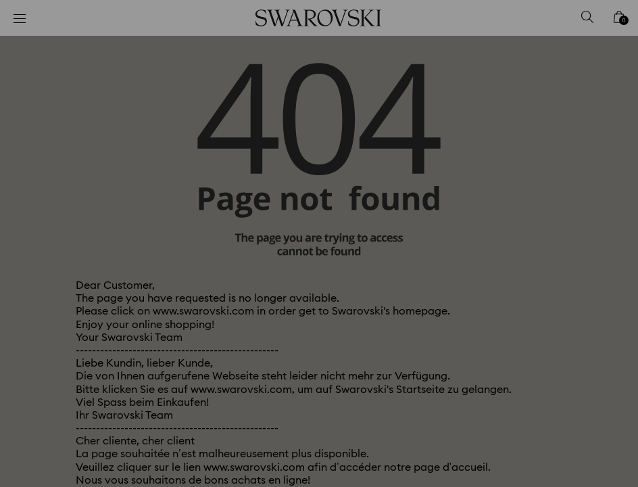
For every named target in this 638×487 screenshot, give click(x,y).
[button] (541, 159)
